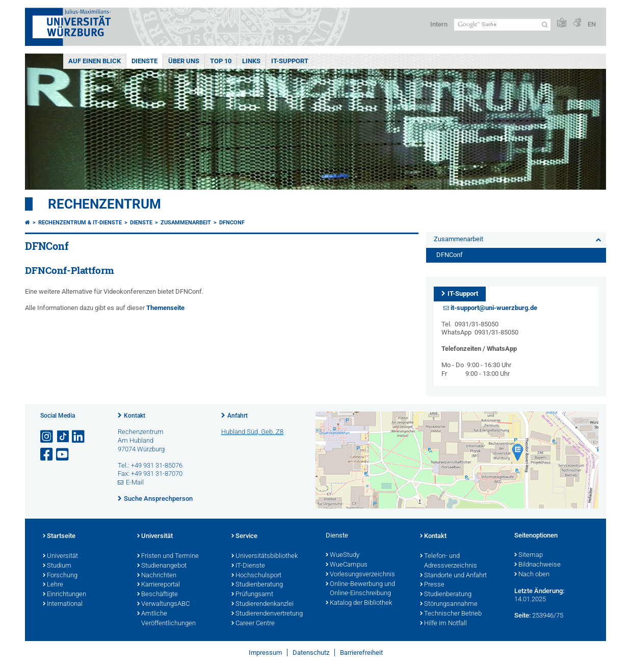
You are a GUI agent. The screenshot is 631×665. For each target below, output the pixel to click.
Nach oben (531, 574)
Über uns (183, 61)
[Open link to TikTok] (63, 437)
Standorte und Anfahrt (453, 575)
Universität (60, 556)
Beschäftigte (157, 594)
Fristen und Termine (168, 556)
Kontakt (134, 415)
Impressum (265, 652)
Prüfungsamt (252, 594)
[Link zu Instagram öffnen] (47, 437)
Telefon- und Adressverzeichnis (448, 561)
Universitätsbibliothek (264, 556)
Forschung (60, 575)
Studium (57, 566)
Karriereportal (158, 585)
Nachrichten (156, 575)
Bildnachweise (537, 565)
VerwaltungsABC (163, 604)
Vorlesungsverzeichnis (360, 574)
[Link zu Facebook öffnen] (47, 455)
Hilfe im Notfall (443, 623)
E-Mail (135, 482)
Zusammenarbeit (186, 222)
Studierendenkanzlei (262, 604)
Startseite (59, 536)
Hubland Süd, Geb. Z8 (252, 432)
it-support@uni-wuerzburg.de (494, 308)
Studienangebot (162, 566)
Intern (439, 24)
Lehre (53, 585)
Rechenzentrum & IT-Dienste (80, 222)
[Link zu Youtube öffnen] (63, 455)
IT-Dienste (248, 566)
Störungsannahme (449, 604)
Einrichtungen (64, 594)
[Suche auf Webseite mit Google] (502, 25)
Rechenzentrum (104, 204)
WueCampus (346, 565)
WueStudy (342, 555)
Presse (432, 585)
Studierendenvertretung (267, 614)
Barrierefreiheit (361, 652)
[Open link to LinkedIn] (79, 437)
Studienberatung (257, 585)
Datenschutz (311, 652)
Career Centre (253, 623)
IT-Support (289, 61)
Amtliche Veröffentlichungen (166, 618)
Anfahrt (237, 415)
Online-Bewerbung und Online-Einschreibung (360, 589)
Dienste (144, 61)
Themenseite (165, 308)
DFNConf (232, 222)
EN (592, 24)
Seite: (522, 615)
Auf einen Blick (94, 61)
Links (251, 61)
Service (244, 536)
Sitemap (528, 555)
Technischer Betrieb (451, 614)
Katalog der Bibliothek (359, 603)
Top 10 (220, 61)
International (63, 604)
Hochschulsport (256, 575)
